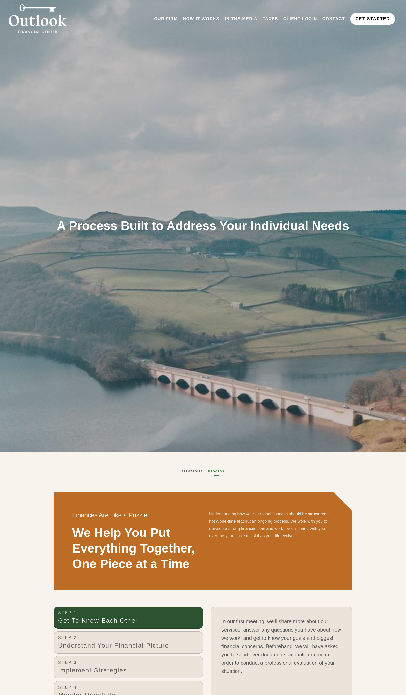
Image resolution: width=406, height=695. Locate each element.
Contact (333, 19)
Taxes (270, 19)
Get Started (372, 19)
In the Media (241, 19)
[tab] (128, 618)
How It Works (201, 19)
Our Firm (166, 19)
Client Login (300, 19)
